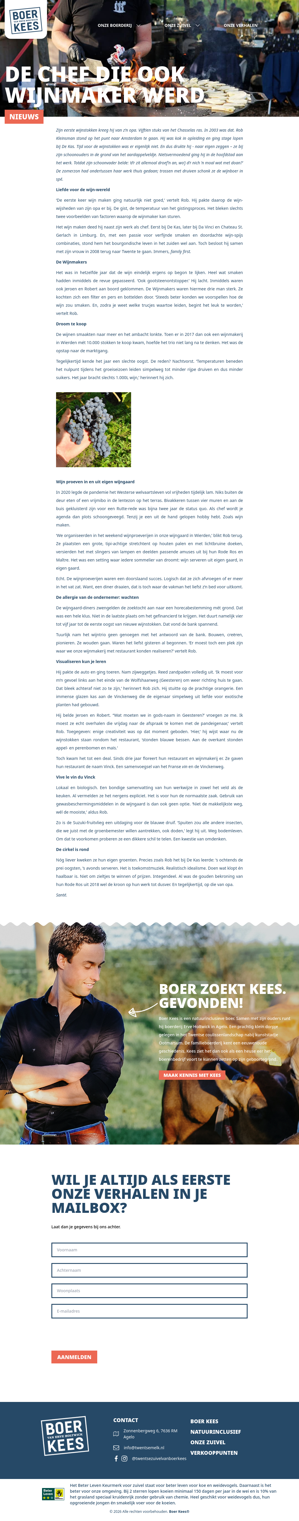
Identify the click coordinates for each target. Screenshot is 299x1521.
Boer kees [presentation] (204, 1421)
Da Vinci (206, 227)
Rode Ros (74, 884)
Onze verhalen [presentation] (241, 25)
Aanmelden (74, 1356)
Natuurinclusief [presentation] (215, 1431)
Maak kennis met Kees (192, 1075)
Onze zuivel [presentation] (207, 1442)
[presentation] (95, 1334)
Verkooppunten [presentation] (214, 1452)
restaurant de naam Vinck (89, 766)
